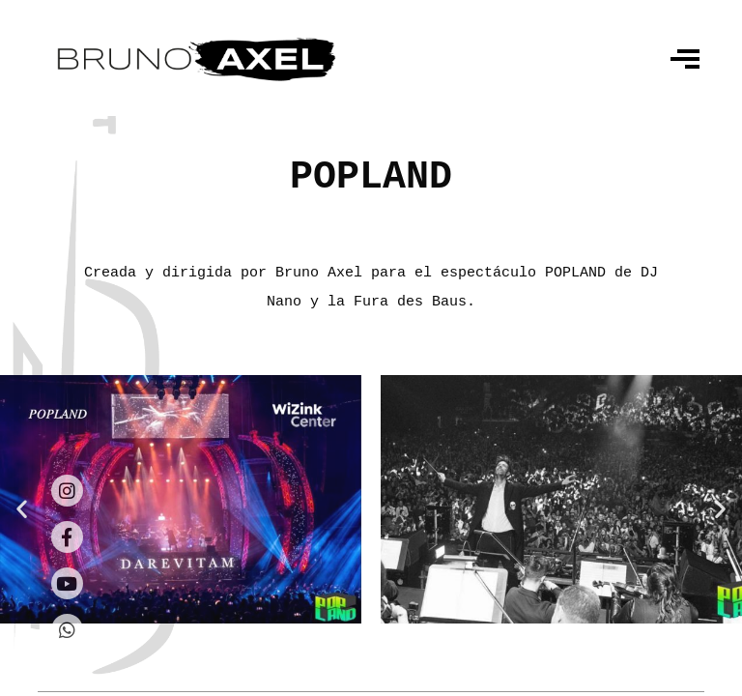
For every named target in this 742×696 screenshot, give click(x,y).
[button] (22, 509)
